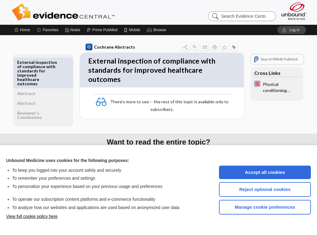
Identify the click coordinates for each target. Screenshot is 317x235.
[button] (157, 30)
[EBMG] (276, 87)
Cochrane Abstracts (109, 47)
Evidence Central (87, 12)
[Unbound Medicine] (294, 11)
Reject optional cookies (265, 189)
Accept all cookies (265, 172)
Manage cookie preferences (265, 207)
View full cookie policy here (32, 216)
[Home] (22, 30)
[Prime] (102, 30)
